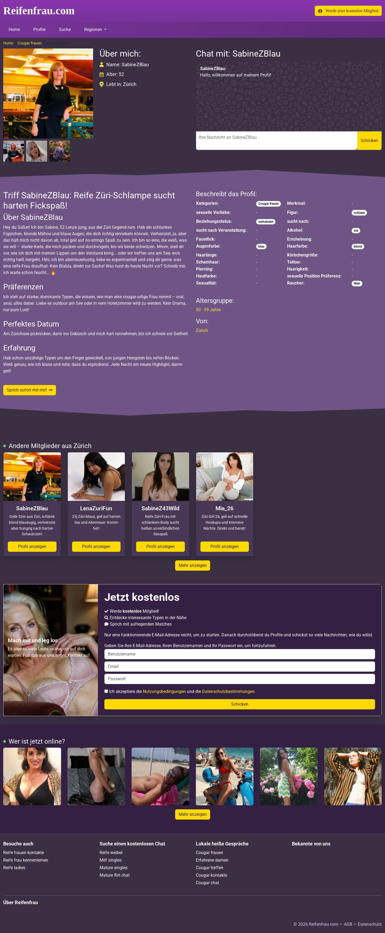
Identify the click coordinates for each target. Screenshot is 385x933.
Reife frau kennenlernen (25, 860)
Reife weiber (111, 852)
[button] (48, 93)
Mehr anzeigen (193, 565)
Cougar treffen (209, 867)
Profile (39, 29)
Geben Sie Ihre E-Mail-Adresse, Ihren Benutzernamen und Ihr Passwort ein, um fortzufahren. (239, 651)
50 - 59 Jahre (208, 309)
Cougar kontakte (211, 875)
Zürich (202, 330)
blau (261, 246)
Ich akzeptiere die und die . (180, 691)
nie (356, 231)
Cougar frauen (29, 43)
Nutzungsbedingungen (164, 691)
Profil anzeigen (32, 546)
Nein (357, 283)
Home (14, 29)
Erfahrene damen (212, 860)
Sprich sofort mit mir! (29, 390)
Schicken (369, 140)
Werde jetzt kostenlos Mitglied (348, 10)
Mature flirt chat (115, 875)
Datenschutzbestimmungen (228, 691)
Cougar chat (207, 882)
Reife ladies (14, 867)
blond (358, 246)
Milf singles (111, 860)
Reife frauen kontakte (23, 852)
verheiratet (265, 222)
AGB (348, 924)
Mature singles (114, 867)
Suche (65, 29)
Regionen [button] (93, 29)
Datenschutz (370, 924)
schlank (359, 213)
